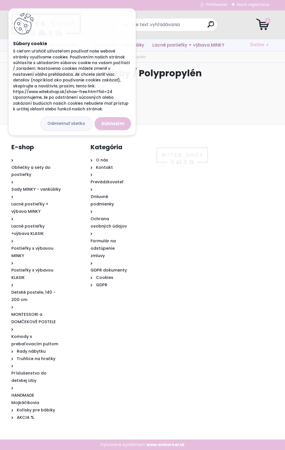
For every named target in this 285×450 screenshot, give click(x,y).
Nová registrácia (253, 4)
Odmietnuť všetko (66, 123)
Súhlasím (112, 123)
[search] (211, 26)
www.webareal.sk (165, 444)
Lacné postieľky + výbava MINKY (188, 45)
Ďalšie (257, 45)
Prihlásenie (216, 4)
